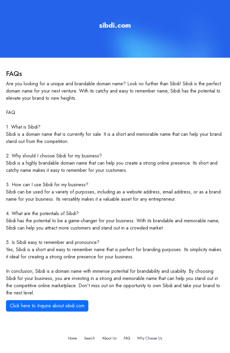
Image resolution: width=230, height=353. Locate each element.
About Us (109, 338)
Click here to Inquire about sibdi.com (47, 305)
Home (72, 338)
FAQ (127, 338)
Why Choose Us (149, 338)
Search (89, 338)
